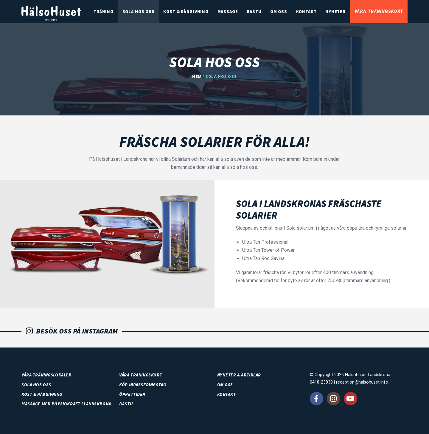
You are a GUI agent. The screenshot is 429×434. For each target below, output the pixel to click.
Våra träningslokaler (46, 375)
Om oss (284, 12)
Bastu (261, 12)
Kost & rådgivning (196, 12)
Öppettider (132, 394)
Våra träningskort (379, 12)
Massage (236, 12)
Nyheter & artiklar (239, 375)
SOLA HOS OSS (151, 12)
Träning (117, 12)
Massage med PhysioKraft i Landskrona (66, 404)
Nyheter (338, 12)
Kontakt (310, 12)
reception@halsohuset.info (362, 382)
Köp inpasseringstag (142, 384)
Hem (197, 76)
